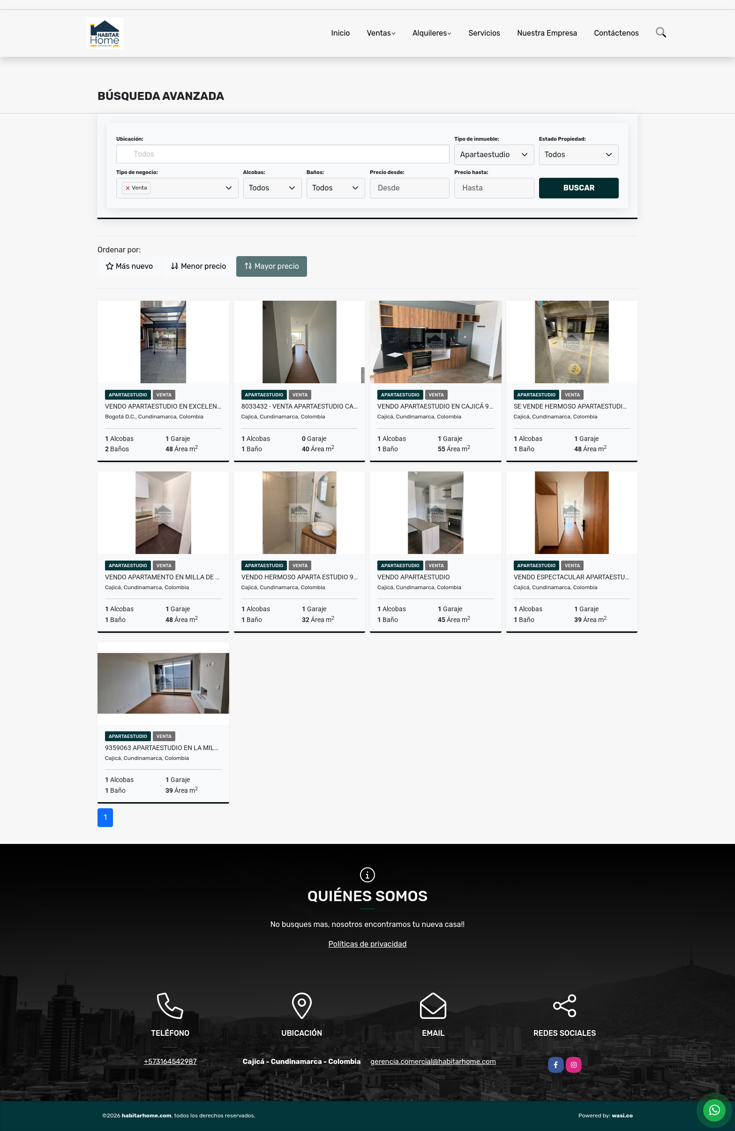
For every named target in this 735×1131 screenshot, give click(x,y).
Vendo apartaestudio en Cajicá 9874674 (435, 406)
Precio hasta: (471, 172)
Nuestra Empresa (547, 33)
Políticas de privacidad (368, 944)
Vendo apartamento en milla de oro (163, 577)
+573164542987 (170, 1061)
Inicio (340, 33)
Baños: (315, 172)
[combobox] (494, 154)
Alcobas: (254, 172)
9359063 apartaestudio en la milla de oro (163, 747)
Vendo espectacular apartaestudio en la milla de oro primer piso (572, 577)
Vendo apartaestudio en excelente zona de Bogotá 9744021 (163, 406)
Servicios (484, 33)
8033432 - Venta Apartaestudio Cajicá (299, 406)
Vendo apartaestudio (413, 577)
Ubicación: (129, 139)
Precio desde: (387, 172)
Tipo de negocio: (137, 172)
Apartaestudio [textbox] (485, 154)
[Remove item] (128, 188)
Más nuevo (129, 266)
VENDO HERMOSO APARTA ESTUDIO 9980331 (299, 577)
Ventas (378, 33)
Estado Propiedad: (562, 139)
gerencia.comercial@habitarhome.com (433, 1061)
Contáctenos (616, 33)
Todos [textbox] (555, 154)
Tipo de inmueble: (476, 139)
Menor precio (198, 266)
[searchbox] (125, 203)
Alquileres (429, 33)
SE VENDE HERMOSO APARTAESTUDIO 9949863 (572, 406)
